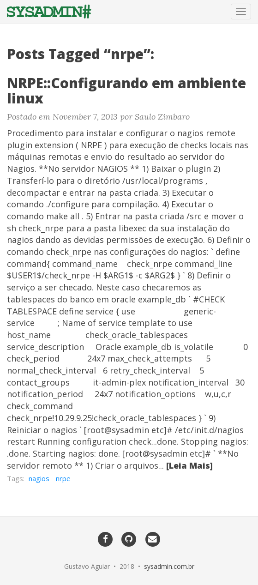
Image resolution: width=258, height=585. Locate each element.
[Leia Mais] (189, 465)
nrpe (63, 478)
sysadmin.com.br (169, 566)
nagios (39, 478)
